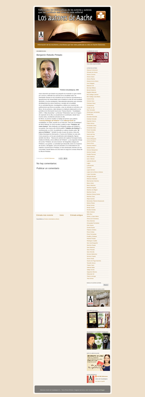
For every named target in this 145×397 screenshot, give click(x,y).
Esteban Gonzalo (91, 119)
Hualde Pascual (91, 154)
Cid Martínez (90, 105)
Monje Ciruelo (91, 207)
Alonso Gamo (90, 76)
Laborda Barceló (91, 161)
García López (90, 136)
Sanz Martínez (91, 247)
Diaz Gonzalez (91, 110)
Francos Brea (90, 132)
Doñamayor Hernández (93, 112)
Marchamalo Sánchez (93, 181)
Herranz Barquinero (92, 150)
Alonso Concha (91, 74)
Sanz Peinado (91, 249)
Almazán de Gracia (92, 72)
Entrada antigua (76, 215)
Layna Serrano (91, 170)
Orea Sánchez (91, 221)
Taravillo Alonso (91, 263)
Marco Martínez (91, 185)
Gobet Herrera (91, 147)
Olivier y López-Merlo (93, 216)
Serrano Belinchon (92, 254)
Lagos (88, 163)
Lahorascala (90, 165)
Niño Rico (89, 214)
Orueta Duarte (91, 227)
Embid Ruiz (90, 114)
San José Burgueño (92, 243)
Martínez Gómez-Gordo (93, 194)
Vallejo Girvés (90, 269)
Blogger (102, 390)
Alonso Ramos (91, 79)
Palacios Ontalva (91, 229)
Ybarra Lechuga (91, 276)
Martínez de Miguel (92, 190)
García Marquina (91, 138)
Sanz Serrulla (90, 252)
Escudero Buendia (92, 116)
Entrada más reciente (44, 215)
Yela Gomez (90, 278)
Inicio (62, 215)
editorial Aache (69, 120)
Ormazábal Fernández (93, 223)
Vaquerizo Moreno (92, 272)
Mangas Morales (91, 176)
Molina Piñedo (91, 203)
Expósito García (91, 121)
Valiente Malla (91, 267)
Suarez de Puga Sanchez (94, 260)
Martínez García (91, 192)
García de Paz (91, 134)
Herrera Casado (91, 152)
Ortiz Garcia (90, 225)
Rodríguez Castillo (92, 240)
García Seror (90, 143)
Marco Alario (90, 183)
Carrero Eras (90, 99)
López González (91, 174)
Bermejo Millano (91, 88)
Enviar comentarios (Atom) (51, 219)
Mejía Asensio (91, 198)
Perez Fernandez (91, 234)
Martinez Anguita (91, 187)
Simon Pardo (90, 258)
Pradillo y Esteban (92, 236)
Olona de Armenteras (93, 218)
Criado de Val (90, 107)
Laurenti (89, 167)
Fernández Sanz (91, 127)
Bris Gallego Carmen (92, 94)
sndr (86, 390)
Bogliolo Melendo (91, 92)
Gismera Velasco (91, 145)
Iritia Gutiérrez (91, 156)
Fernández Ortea (91, 125)
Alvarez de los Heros (92, 81)
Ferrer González (91, 130)
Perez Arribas (90, 232)
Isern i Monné (90, 159)
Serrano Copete (91, 256)
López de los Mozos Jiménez (95, 172)
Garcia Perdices (91, 141)
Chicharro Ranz (91, 103)
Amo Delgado (90, 83)
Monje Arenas (91, 205)
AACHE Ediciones (102, 376)
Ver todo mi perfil (99, 381)
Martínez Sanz (91, 196)
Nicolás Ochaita (91, 209)
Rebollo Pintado (91, 238)
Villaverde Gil (90, 274)
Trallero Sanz (90, 265)
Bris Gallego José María (93, 96)
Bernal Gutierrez (91, 90)
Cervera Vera (90, 101)
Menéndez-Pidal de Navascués (95, 201)
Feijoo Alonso (90, 123)
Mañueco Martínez (92, 178)
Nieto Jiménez (91, 212)
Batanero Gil (90, 85)
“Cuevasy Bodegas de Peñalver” (49, 120)
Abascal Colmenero (92, 70)
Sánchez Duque (91, 245)
